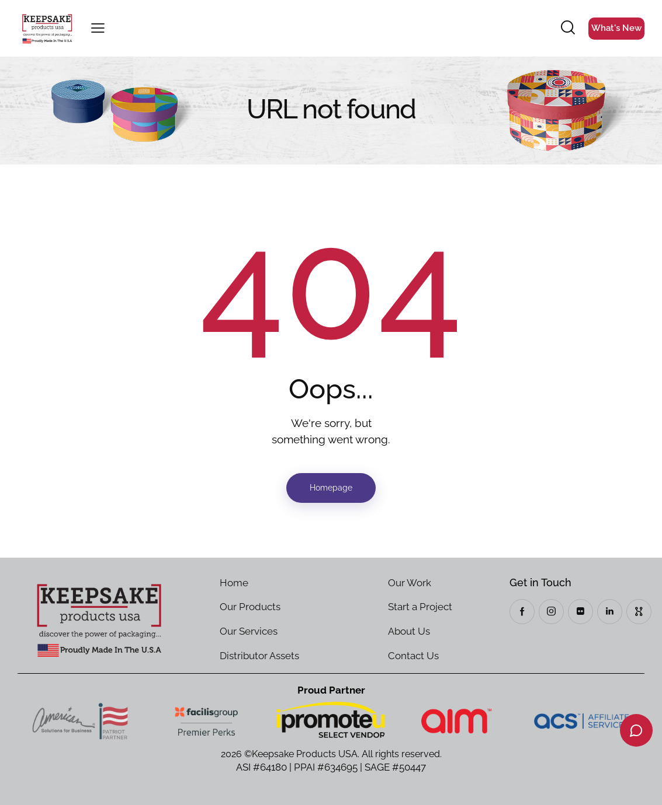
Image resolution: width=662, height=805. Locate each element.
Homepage (331, 487)
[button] (98, 28)
